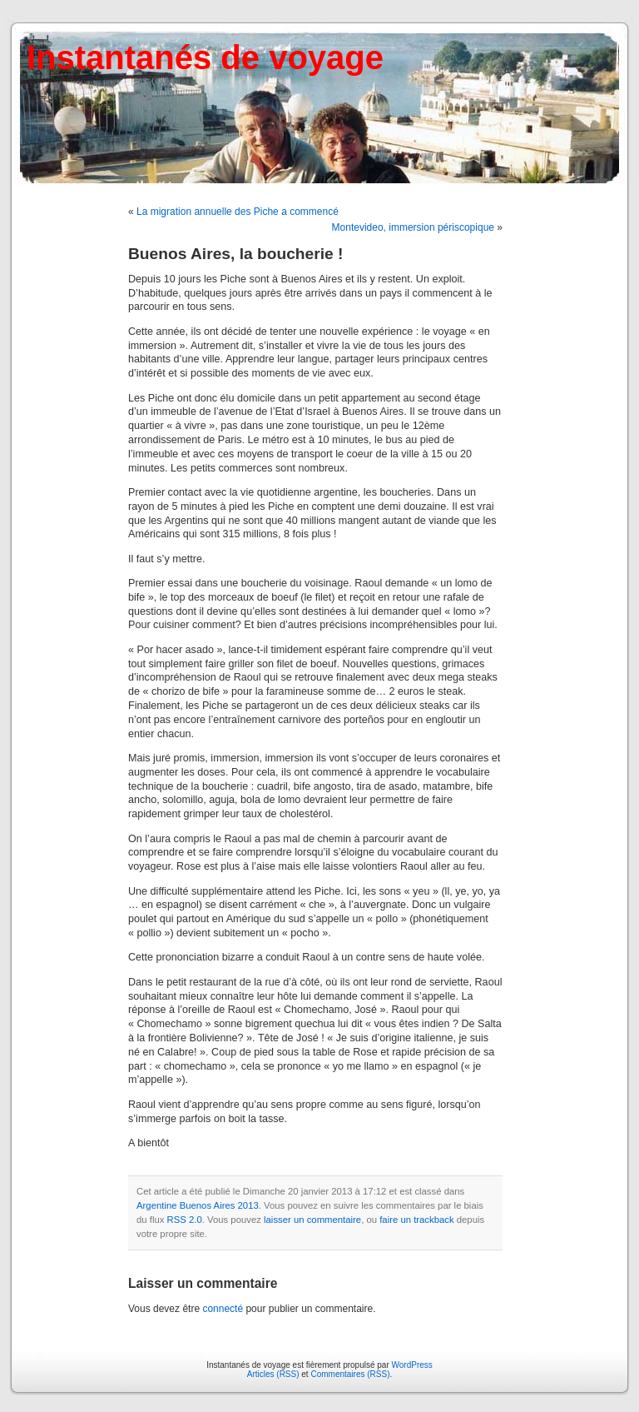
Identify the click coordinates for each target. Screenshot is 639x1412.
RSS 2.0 (184, 1220)
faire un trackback (416, 1220)
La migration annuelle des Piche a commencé (237, 211)
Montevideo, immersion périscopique (413, 227)
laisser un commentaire (312, 1220)
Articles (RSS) (273, 1374)
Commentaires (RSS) (349, 1374)
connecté (222, 1309)
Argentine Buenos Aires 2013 (197, 1205)
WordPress (412, 1365)
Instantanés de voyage (205, 57)
